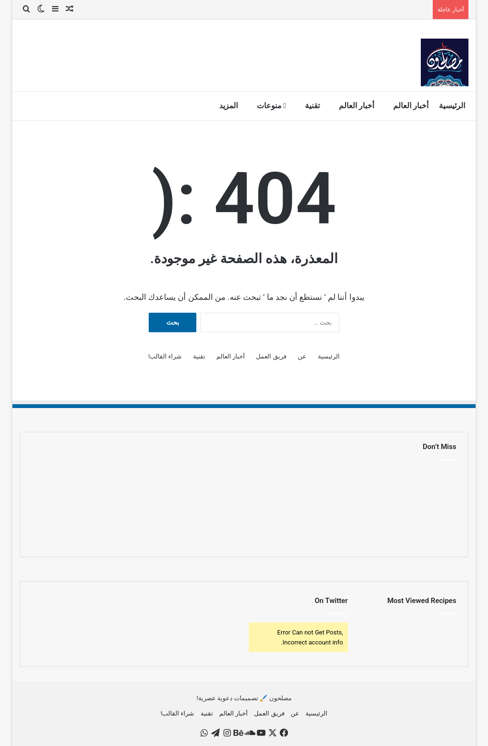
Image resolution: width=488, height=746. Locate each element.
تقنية (312, 105)
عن (302, 356)
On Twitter (331, 600)
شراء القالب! (165, 356)
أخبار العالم (410, 105)
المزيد (228, 105)
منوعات (271, 105)
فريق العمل (271, 356)
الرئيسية (452, 105)
